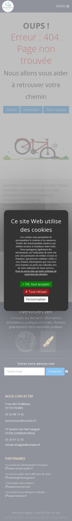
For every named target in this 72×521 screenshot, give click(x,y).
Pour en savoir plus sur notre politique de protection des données (35, 273)
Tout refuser (36, 292)
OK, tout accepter (36, 284)
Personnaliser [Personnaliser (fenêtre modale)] (36, 299)
